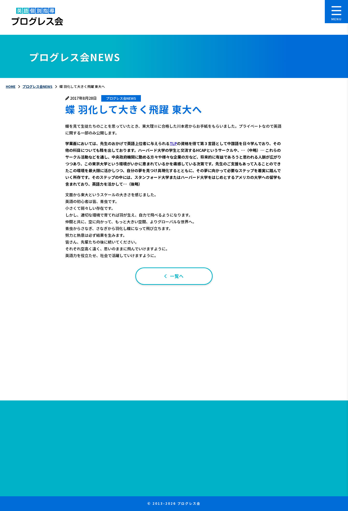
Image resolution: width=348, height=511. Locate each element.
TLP (173, 143)
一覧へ (177, 276)
